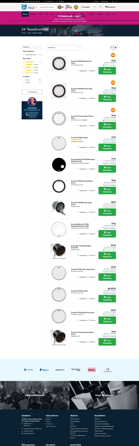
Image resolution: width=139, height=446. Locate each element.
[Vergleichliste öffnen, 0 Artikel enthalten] (95, 7)
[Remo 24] (107, 133)
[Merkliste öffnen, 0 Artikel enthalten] (100, 7)
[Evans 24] (107, 78)
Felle (29, 40)
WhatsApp (104, 1)
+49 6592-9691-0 (49, 1)
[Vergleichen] (83, 78)
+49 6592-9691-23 (29, 441)
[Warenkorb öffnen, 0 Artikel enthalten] (110, 7)
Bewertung (26, 66)
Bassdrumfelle (37, 40)
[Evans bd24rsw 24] (107, 241)
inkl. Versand (113, 70)
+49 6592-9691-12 (32, 121)
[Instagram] (116, 1)
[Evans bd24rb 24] (107, 176)
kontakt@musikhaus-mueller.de (32, 1)
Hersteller (26, 84)
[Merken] (92, 78)
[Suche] (47, 7)
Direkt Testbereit (28, 59)
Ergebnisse (32, 99)
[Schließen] (136, 23)
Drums (24, 40)
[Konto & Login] (86, 7)
